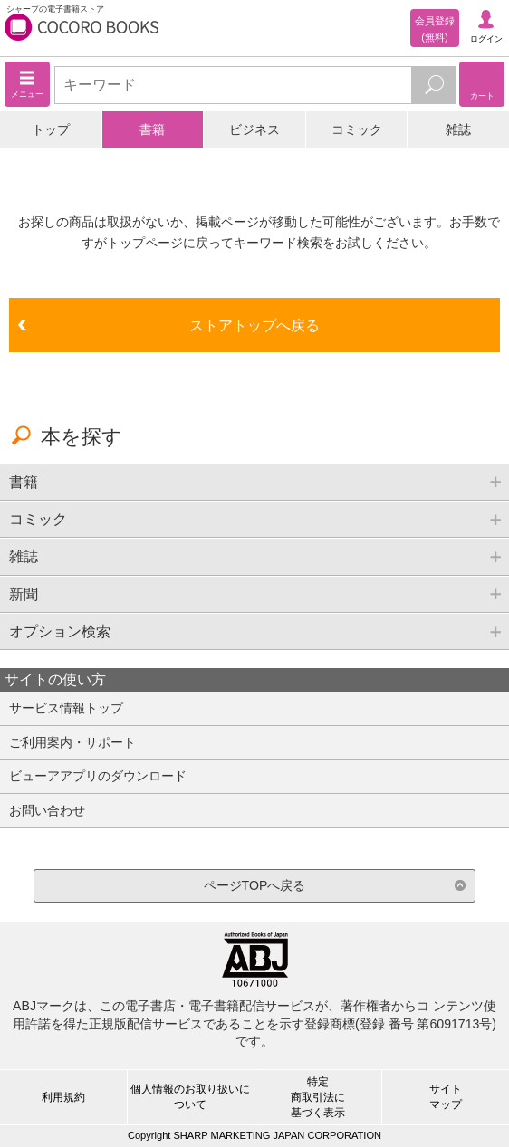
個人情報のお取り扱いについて (190, 1097)
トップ (51, 129)
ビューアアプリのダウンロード (98, 776)
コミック (356, 129)
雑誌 (458, 129)
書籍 (152, 129)
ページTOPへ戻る (255, 885)
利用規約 (63, 1097)
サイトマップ (445, 1097)
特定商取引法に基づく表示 (318, 1097)
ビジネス (254, 129)
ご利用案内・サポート (72, 742)
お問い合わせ (47, 810)
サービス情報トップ (66, 708)
